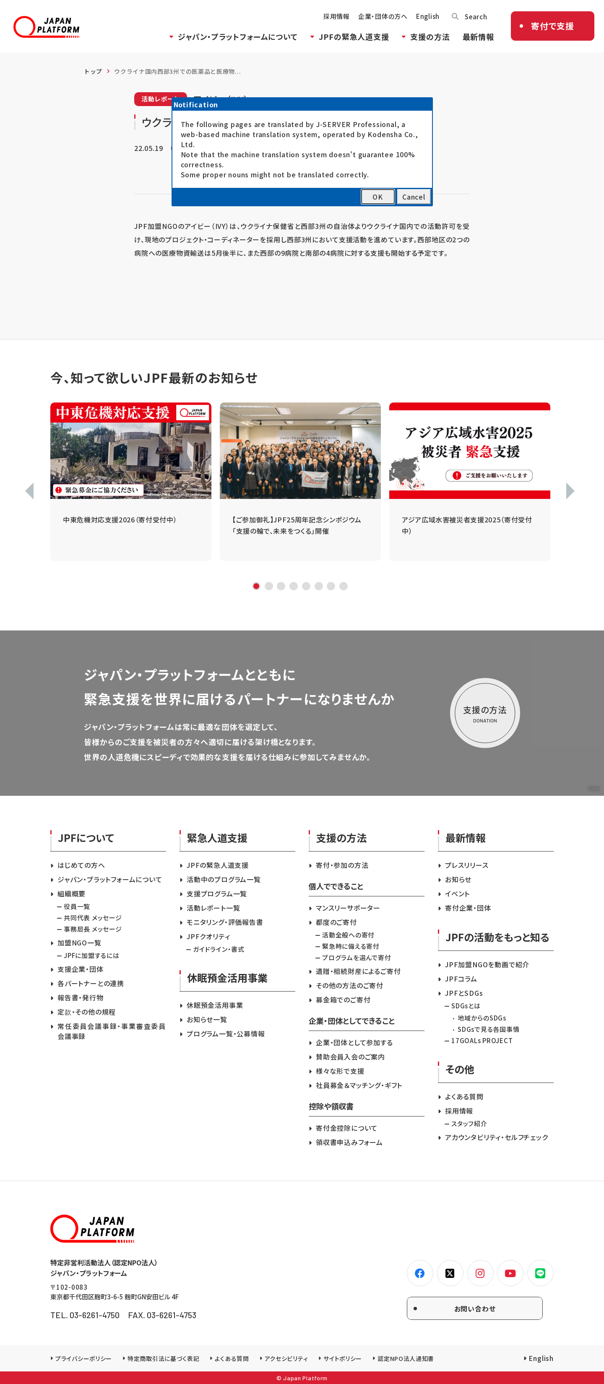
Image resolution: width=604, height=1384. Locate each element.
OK (377, 197)
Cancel (413, 197)
